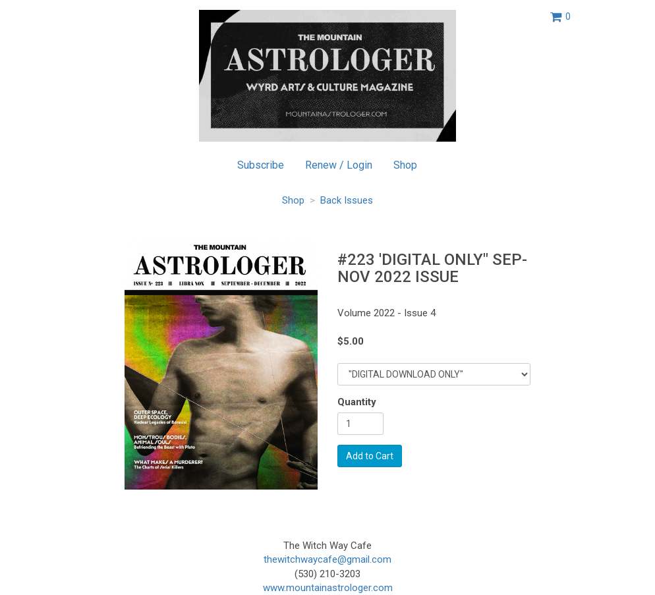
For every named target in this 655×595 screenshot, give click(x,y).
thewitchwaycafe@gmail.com (327, 559)
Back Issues (346, 200)
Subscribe (260, 165)
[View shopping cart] (560, 16)
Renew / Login (338, 165)
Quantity (356, 402)
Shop (405, 165)
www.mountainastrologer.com (328, 588)
